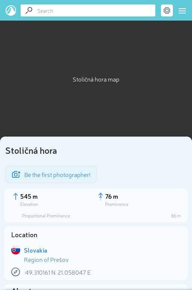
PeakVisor (11, 10)
